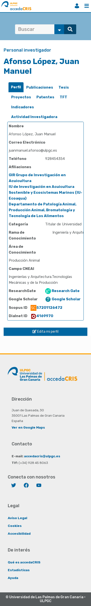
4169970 (42, 316)
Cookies (15, 526)
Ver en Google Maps (28, 427)
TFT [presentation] (63, 97)
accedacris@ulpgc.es (42, 456)
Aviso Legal (17, 518)
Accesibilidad (19, 533)
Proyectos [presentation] (21, 97)
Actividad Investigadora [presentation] (34, 117)
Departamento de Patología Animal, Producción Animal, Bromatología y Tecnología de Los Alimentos (42, 210)
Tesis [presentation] (63, 87)
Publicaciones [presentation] (39, 87)
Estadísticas (19, 570)
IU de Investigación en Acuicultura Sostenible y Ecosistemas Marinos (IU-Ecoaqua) (45, 192)
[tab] (16, 87)
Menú (87, 6)
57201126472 (46, 307)
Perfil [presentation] (16, 87)
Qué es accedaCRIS (24, 562)
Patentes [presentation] (45, 97)
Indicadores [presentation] (22, 107)
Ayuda (13, 578)
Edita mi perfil (45, 332)
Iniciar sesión (77, 6)
